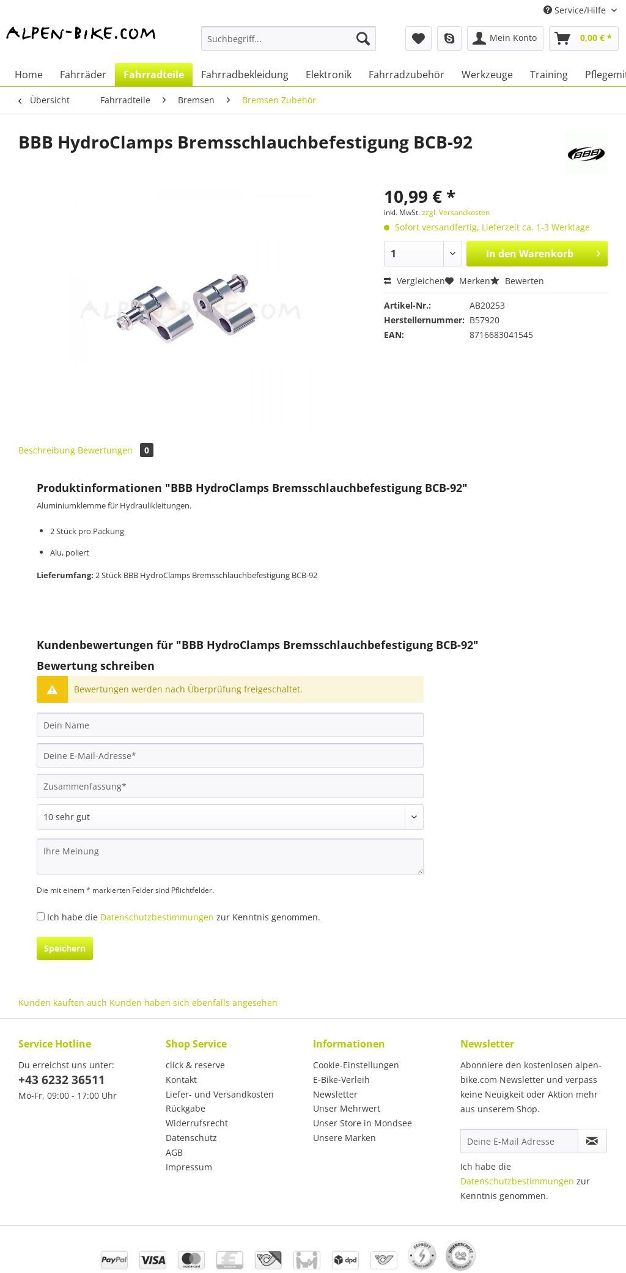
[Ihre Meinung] (230, 856)
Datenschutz (191, 1137)
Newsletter (335, 1094)
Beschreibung (46, 450)
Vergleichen (414, 281)
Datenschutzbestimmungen (157, 917)
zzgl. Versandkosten (456, 212)
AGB (174, 1152)
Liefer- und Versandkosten (220, 1094)
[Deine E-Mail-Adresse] (230, 755)
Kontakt (181, 1079)
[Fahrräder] (83, 74)
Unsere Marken (344, 1137)
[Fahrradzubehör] (406, 74)
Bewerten (517, 281)
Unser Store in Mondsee (362, 1123)
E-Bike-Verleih (341, 1079)
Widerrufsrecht (197, 1123)
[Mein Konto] (505, 38)
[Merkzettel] (418, 38)
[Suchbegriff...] (289, 38)
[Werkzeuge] (487, 74)
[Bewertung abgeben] (230, 817)
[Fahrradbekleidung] (245, 74)
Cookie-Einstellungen (356, 1065)
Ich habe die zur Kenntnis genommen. (183, 917)
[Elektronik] (328, 74)
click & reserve (195, 1065)
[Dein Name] (230, 725)
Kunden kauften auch (62, 1002)
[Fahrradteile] (154, 74)
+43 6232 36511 (61, 1080)
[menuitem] (289, 44)
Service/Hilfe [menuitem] (575, 10)
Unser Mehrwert (346, 1108)
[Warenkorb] (584, 38)
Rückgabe (185, 1108)
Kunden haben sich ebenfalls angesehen (193, 1002)
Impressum (189, 1167)
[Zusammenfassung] (230, 786)
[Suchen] (363, 38)
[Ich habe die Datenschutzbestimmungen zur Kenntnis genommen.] (41, 916)
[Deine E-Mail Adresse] (519, 1141)
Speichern (65, 948)
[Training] (548, 74)
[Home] (28, 74)
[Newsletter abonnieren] (592, 1141)
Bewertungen (115, 450)
